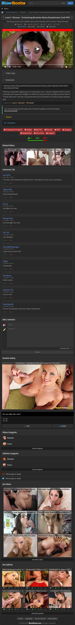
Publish (37, 352)
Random (41, 26)
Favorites (23, 26)
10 (50, 24)
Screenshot (52, 26)
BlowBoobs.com (35, 623)
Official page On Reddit (13, 474)
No (6, 421)
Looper (33, 26)
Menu (6, 9)
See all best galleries (37, 613)
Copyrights (28, 619)
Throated (11, 123)
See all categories (37, 448)
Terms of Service (40, 619)
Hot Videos (7, 484)
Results (64, 426)
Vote (28, 426)
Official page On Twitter (13, 478)
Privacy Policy (52, 619)
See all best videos (37, 559)
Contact (20, 619)
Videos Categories (10, 432)
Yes (6, 418)
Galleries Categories (10, 453)
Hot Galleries (8, 564)
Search (70, 3)
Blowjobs (19, 24)
